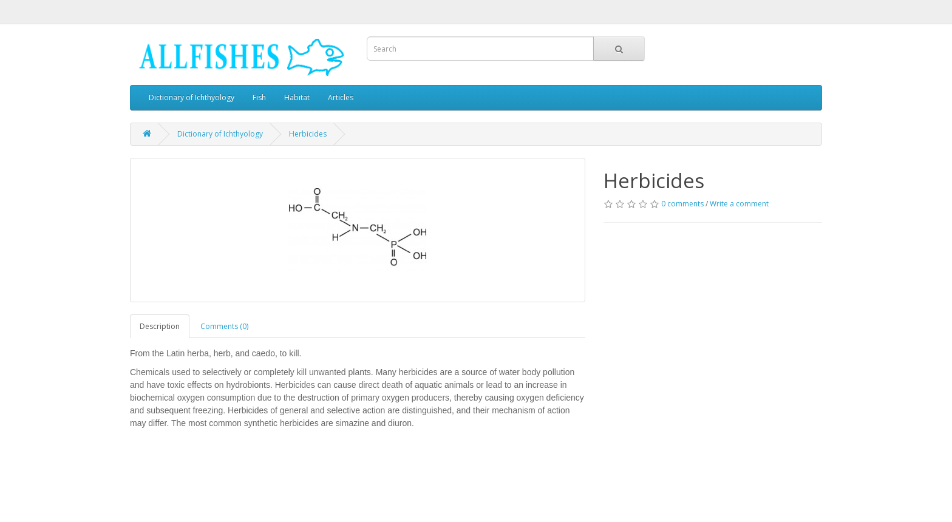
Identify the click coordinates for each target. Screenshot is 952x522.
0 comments (682, 203)
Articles (340, 97)
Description (160, 326)
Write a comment (739, 203)
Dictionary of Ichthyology (191, 97)
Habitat (297, 97)
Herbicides (308, 134)
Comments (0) (224, 326)
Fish (259, 97)
